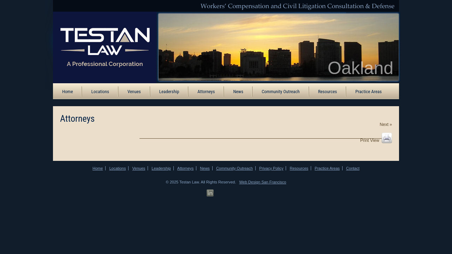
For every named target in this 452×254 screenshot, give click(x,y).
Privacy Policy (271, 168)
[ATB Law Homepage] (99, 47)
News (238, 91)
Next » (386, 124)
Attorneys (206, 91)
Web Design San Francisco (262, 182)
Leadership (169, 91)
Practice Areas (368, 91)
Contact (352, 168)
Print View (369, 140)
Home (67, 91)
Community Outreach (281, 91)
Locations (100, 91)
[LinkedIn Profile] (210, 193)
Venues (134, 91)
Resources (327, 91)
